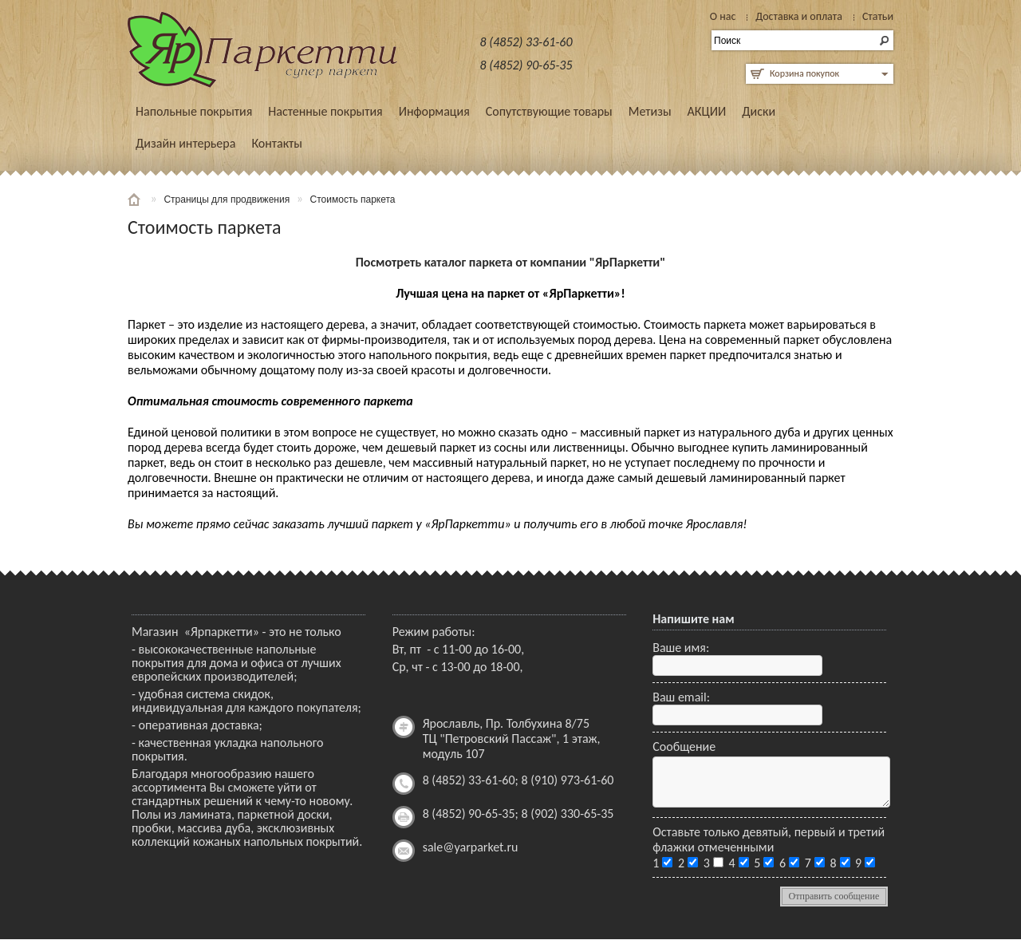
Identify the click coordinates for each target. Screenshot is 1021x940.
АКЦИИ (707, 111)
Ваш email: (681, 697)
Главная (136, 199)
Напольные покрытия (194, 111)
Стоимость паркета (353, 199)
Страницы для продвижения (227, 199)
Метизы (650, 111)
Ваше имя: (680, 647)
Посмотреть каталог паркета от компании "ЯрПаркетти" (511, 262)
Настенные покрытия (325, 111)
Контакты (276, 143)
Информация (434, 111)
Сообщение (683, 746)
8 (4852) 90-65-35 (526, 65)
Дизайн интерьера (185, 143)
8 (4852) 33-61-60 (526, 41)
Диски (758, 111)
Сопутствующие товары (549, 111)
